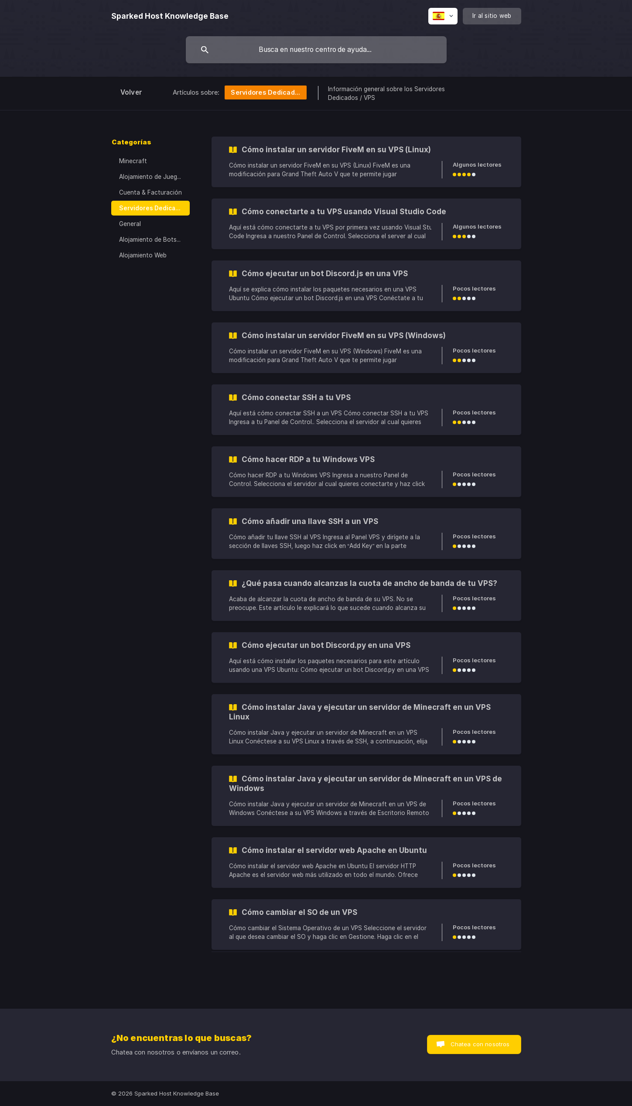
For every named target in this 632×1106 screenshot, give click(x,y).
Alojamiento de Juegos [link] (151, 176)
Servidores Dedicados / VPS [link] (154, 208)
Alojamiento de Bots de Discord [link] (154, 239)
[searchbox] (316, 49)
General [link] (130, 223)
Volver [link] (131, 92)
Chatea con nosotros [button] (480, 1044)
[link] (366, 162)
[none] (170, 16)
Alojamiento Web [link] (143, 255)
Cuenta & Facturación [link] (150, 192)
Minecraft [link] (133, 161)
